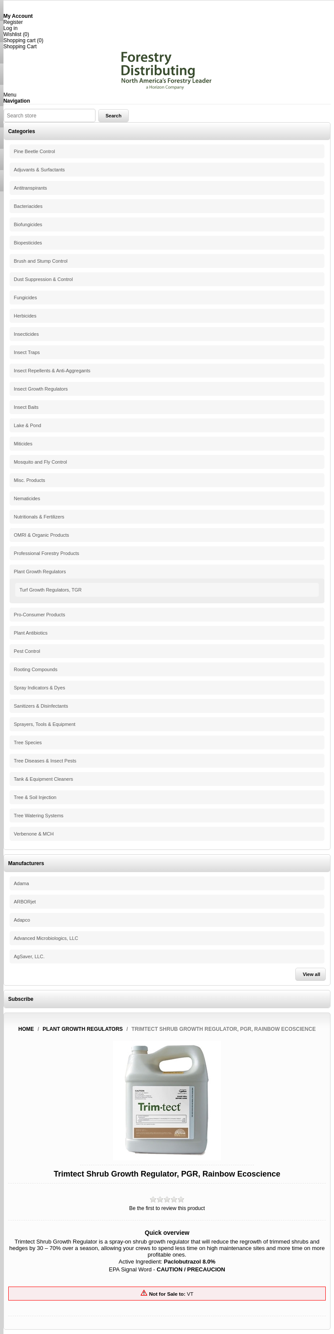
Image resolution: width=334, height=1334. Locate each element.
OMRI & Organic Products (41, 535)
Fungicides (25, 297)
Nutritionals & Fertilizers (39, 516)
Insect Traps (27, 352)
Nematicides (27, 498)
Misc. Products (29, 480)
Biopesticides (28, 242)
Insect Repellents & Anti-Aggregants (52, 370)
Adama (21, 883)
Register (13, 22)
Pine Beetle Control (34, 151)
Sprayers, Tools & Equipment (45, 724)
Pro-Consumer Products (39, 614)
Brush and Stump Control (41, 261)
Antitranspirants (30, 188)
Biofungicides (28, 224)
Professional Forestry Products (46, 553)
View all (311, 974)
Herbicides (25, 315)
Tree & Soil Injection (35, 797)
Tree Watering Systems (38, 815)
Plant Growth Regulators (40, 571)
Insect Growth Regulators (41, 388)
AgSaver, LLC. (29, 956)
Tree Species (28, 742)
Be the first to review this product (167, 1208)
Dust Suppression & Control (43, 279)
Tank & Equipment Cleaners (43, 779)
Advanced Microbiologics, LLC (46, 938)
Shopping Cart (20, 46)
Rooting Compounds (35, 669)
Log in (10, 28)
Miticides (23, 443)
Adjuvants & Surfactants (39, 169)
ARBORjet (25, 901)
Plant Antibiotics (31, 632)
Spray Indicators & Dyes (39, 687)
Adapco (22, 920)
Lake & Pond (27, 425)
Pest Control (27, 651)
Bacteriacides (28, 206)
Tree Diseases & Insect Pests (45, 760)
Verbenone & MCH (34, 833)
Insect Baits (26, 407)
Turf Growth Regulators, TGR (51, 589)
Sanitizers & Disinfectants (41, 706)
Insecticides (26, 334)
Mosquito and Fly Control (40, 462)
